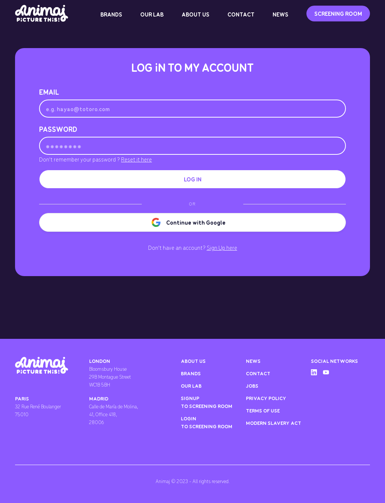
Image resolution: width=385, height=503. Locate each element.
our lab (191, 385)
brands (191, 373)
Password (58, 129)
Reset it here (136, 159)
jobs (252, 385)
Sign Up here (222, 247)
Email (49, 92)
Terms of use (263, 410)
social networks (334, 360)
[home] (41, 13)
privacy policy (266, 398)
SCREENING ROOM (338, 13)
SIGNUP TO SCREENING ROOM (206, 401)
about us (193, 360)
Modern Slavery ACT (273, 422)
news (253, 360)
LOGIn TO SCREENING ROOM (206, 422)
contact (258, 373)
